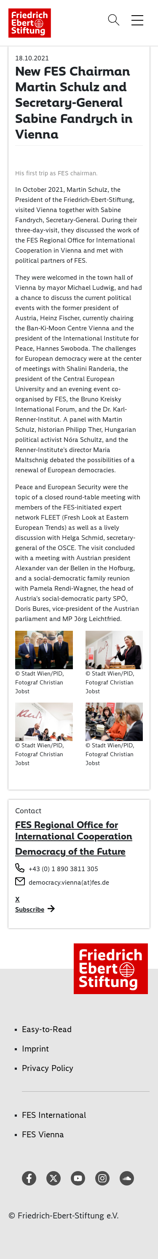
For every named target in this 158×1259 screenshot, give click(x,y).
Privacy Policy (47, 1068)
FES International (54, 1115)
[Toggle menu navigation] (137, 19)
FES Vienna (43, 1134)
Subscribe (29, 909)
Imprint (35, 1049)
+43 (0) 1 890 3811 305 (63, 869)
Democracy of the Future (70, 851)
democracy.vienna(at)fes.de (69, 882)
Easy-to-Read (47, 1029)
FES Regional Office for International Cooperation (73, 830)
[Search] (115, 19)
